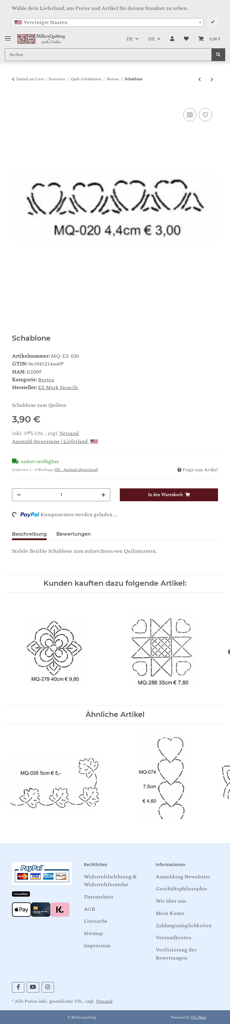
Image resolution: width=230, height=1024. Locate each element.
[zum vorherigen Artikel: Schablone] (199, 79)
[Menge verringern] (18, 495)
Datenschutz (98, 897)
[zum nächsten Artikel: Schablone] (212, 79)
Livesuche (96, 921)
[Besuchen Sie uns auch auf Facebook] (18, 987)
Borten (46, 380)
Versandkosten (173, 938)
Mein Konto (170, 913)
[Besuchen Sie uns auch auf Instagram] (48, 987)
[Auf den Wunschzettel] (205, 114)
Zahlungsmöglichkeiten (184, 926)
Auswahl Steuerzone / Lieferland (55, 441)
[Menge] (61, 495)
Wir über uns (171, 901)
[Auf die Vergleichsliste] (189, 114)
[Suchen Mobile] (108, 54)
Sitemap (93, 933)
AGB (89, 909)
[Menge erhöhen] (103, 495)
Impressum (97, 946)
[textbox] (107, 22)
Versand (69, 433)
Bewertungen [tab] (73, 534)
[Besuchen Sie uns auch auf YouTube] (33, 987)
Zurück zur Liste (30, 79)
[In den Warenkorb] (17, 99)
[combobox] (107, 22)
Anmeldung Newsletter (183, 877)
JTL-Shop (198, 1017)
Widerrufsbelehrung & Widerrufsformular (110, 881)
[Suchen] (218, 54)
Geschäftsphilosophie (181, 889)
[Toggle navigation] (8, 36)
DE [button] (129, 39)
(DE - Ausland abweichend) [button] (76, 470)
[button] (172, 39)
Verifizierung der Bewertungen (176, 954)
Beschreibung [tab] (29, 534)
